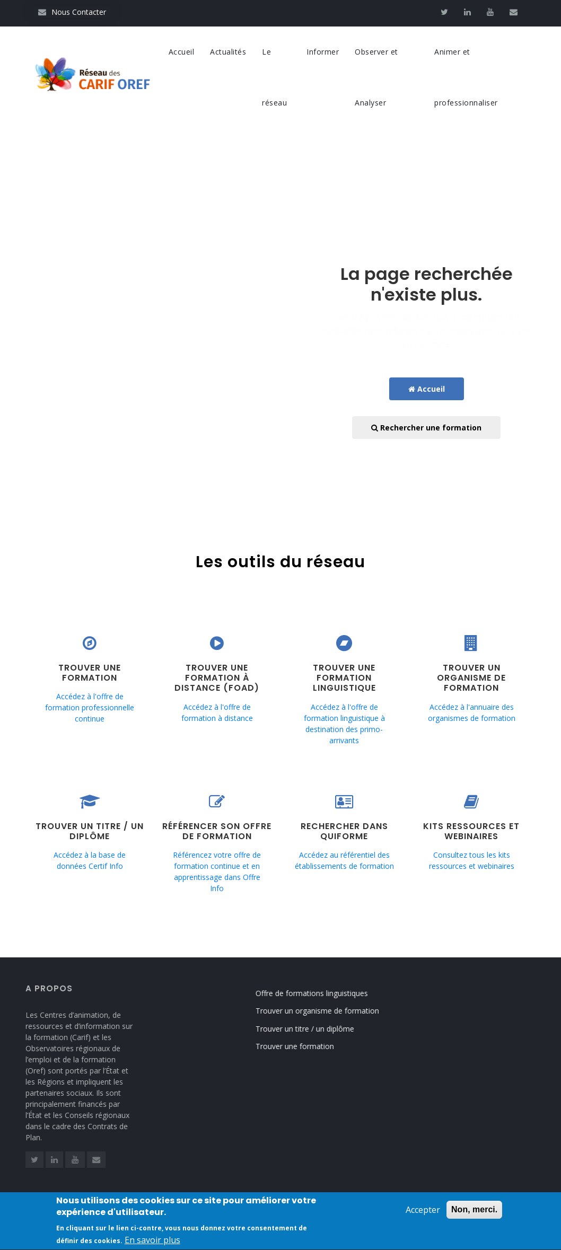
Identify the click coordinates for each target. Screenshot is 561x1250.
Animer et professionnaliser (466, 77)
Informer (322, 52)
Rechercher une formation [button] (426, 427)
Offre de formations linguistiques (321, 993)
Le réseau (274, 77)
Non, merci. (474, 1215)
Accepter (423, 1216)
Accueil (182, 52)
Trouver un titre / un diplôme (314, 1029)
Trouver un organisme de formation (326, 1011)
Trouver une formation (304, 1046)
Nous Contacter (72, 12)
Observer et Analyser (376, 77)
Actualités (228, 52)
